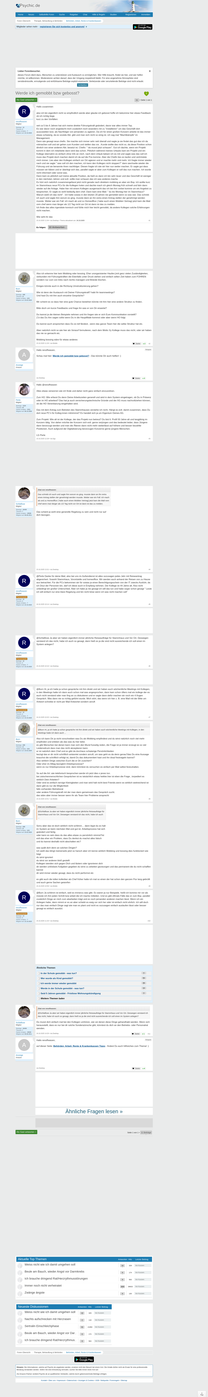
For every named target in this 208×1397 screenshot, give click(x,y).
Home (20, 14)
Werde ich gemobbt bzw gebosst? (47, 93)
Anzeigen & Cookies (86, 1380)
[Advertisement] (94, 944)
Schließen (82, 85)
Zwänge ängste (35, 1292)
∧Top (201, 1394)
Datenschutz (72, 1380)
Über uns (52, 1380)
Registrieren (130, 14)
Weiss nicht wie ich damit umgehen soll (50, 1264)
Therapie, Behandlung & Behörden (48, 1352)
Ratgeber (74, 14)
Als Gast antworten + (26, 100)
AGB (97, 1380)
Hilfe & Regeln (98, 14)
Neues (31, 14)
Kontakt (44, 1380)
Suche (62, 14)
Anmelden (145, 14)
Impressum (61, 1380)
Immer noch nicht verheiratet (43, 1285)
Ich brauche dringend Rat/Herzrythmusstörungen (56, 1278)
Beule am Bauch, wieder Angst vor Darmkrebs (54, 1271)
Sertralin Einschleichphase (42, 1326)
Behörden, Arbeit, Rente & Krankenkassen (83, 1352)
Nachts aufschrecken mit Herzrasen (48, 1319)
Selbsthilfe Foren (46, 14)
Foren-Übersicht (23, 1352)
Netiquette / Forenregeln (110, 1380)
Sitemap (124, 1380)
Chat (85, 14)
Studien (113, 14)
